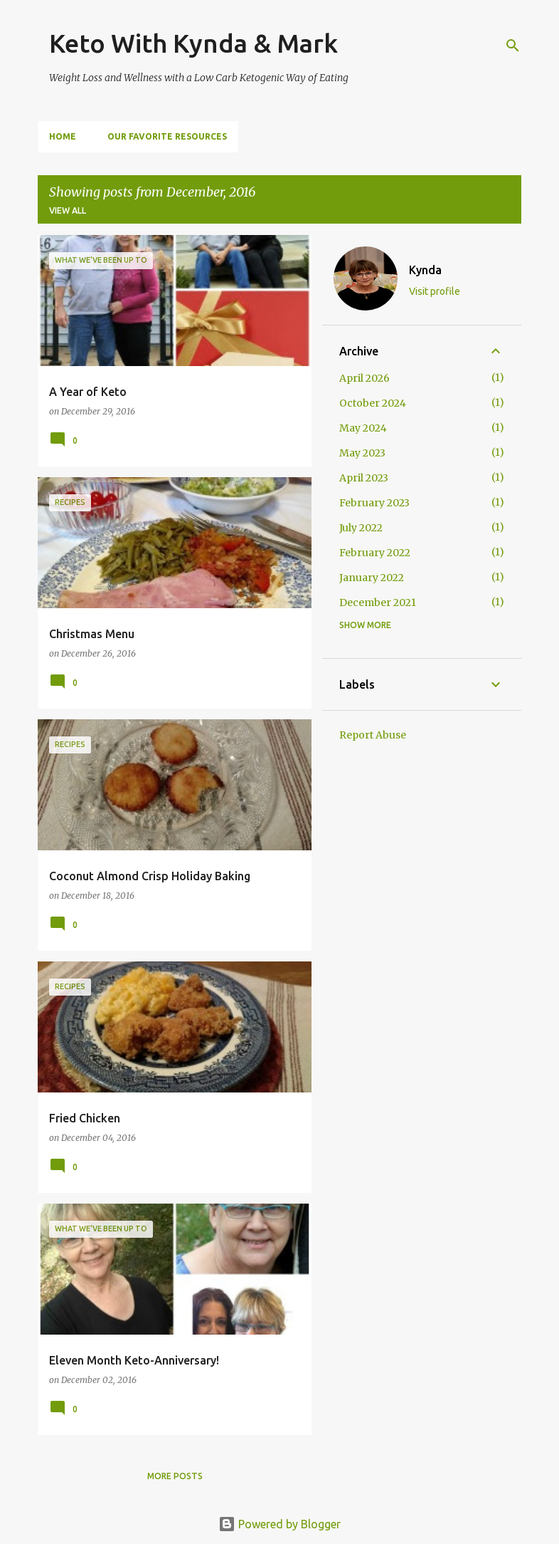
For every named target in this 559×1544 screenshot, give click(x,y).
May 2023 (362, 453)
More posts (175, 1476)
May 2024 (363, 428)
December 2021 (377, 602)
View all (67, 210)
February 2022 (374, 552)
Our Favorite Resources (167, 136)
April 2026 (364, 378)
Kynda (425, 270)
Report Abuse (372, 735)
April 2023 (363, 477)
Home (62, 136)
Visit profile (434, 291)
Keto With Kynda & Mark (193, 43)
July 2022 (361, 527)
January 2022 (371, 577)
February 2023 (374, 502)
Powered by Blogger (279, 1524)
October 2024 (372, 403)
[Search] (512, 45)
